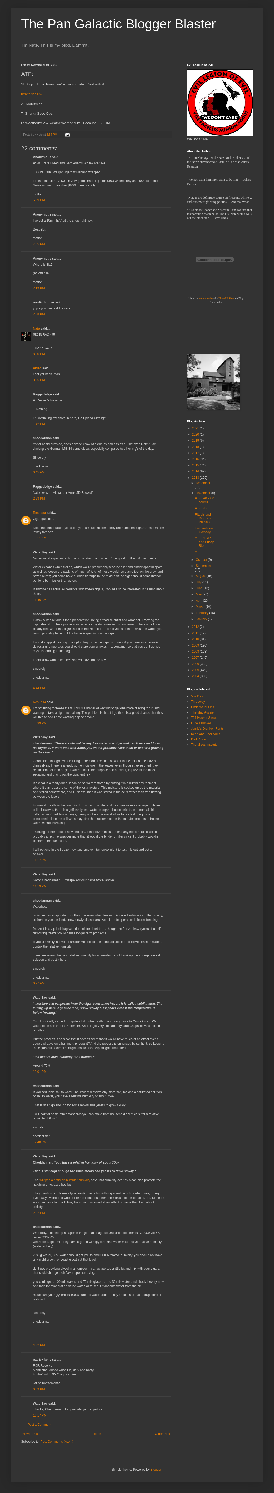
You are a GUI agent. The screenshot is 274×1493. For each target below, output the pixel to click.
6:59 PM (39, 200)
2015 (196, 465)
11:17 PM (39, 860)
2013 (196, 478)
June (199, 588)
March (201, 607)
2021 (196, 428)
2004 (196, 676)
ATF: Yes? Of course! (204, 500)
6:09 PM (39, 1389)
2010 (196, 639)
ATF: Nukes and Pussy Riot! (204, 542)
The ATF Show (226, 298)
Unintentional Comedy (204, 530)
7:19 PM (39, 288)
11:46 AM (39, 600)
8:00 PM (39, 354)
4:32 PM (39, 1345)
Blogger (155, 1469)
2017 (196, 453)
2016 (196, 459)
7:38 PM (39, 314)
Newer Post (30, 1434)
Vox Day (197, 696)
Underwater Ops (202, 707)
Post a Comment (39, 1425)
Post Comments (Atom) (56, 1441)
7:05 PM (39, 244)
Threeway (198, 702)
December (203, 483)
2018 (196, 447)
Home (97, 1434)
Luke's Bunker (201, 723)
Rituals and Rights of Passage (203, 518)
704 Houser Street (204, 718)
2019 (196, 440)
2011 (196, 633)
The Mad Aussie (202, 712)
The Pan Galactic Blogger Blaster (118, 24)
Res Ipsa (39, 513)
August (201, 576)
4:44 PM (39, 688)
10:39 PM (39, 723)
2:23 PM (39, 498)
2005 (196, 670)
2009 (196, 645)
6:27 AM (39, 983)
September (203, 566)
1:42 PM (39, 424)
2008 (196, 651)
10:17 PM (39, 1415)
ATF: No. (201, 508)
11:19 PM (39, 886)
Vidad (37, 368)
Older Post (162, 1434)
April (199, 600)
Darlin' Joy (198, 739)
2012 (196, 627)
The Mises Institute (204, 744)
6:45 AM (39, 472)
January (202, 619)
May (199, 594)
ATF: (198, 552)
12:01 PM (39, 1072)
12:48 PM (39, 1142)
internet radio (205, 298)
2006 (196, 664)
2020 (196, 434)
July (199, 582)
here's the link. (32, 94)
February (202, 613)
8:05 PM (39, 380)
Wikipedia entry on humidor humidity (64, 1180)
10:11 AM (39, 538)
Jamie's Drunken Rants (207, 728)
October (202, 560)
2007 (196, 657)
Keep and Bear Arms (205, 734)
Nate (36, 329)
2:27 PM (39, 1213)
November (203, 493)
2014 (196, 471)
